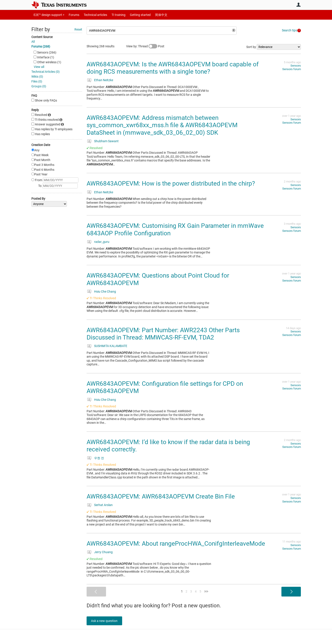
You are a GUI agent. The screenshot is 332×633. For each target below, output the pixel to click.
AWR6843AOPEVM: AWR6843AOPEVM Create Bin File (161, 496)
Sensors (295, 65)
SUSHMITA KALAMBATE (110, 346)
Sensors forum (291, 69)
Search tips (289, 30)
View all (39, 67)
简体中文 (152, 14)
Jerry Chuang (103, 552)
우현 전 (99, 458)
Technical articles (91, 14)
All (33, 41)
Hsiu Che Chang (105, 291)
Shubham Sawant (106, 141)
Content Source (42, 37)
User (298, 4)
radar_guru (101, 242)
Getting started (132, 14)
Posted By (38, 198)
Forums (70, 14)
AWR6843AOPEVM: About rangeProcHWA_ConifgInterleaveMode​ (176, 543)
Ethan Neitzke (103, 80)
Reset (78, 29)
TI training (112, 14)
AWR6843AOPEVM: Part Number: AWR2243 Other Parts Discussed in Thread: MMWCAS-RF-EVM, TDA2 (163, 333)
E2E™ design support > (47, 14)
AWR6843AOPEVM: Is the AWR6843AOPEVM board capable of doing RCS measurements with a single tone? (173, 68)
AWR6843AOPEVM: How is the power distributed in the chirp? (171, 183)
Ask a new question (106, 621)
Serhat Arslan (103, 505)
